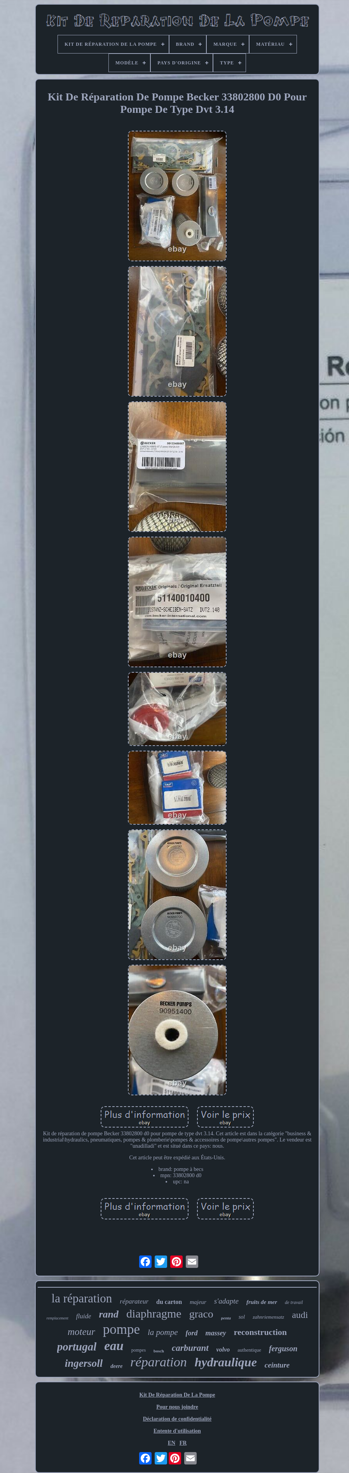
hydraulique (226, 1362)
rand (109, 1314)
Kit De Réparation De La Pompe (177, 1395)
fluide (83, 1316)
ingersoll (84, 1363)
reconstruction (260, 1332)
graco (201, 1314)
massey (216, 1333)
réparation (158, 1362)
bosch (159, 1351)
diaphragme (153, 1313)
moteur (81, 1331)
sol (242, 1317)
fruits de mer (261, 1302)
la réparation (82, 1298)
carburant (190, 1348)
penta (226, 1318)
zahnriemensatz (268, 1317)
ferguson (283, 1348)
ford (192, 1333)
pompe (121, 1329)
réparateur (134, 1301)
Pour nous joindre (177, 1407)
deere (116, 1366)
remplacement (57, 1318)
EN (171, 1443)
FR (183, 1443)
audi (300, 1315)
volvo (223, 1349)
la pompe (163, 1332)
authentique (249, 1350)
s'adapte (226, 1301)
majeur (198, 1302)
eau (114, 1346)
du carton (169, 1302)
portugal (77, 1346)
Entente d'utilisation (177, 1431)
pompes (138, 1350)
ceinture (277, 1365)
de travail (294, 1302)
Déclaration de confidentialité (177, 1419)
